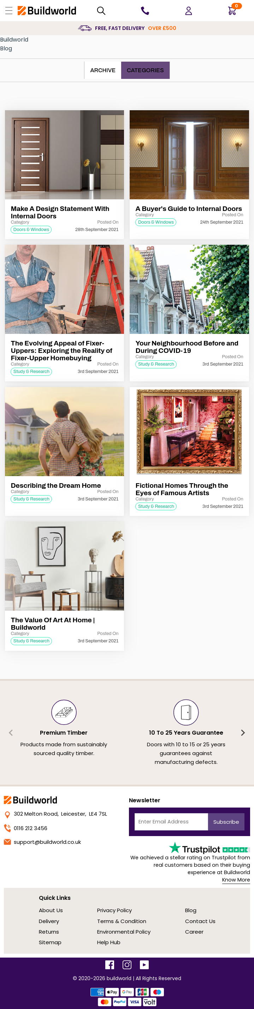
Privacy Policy (114, 910)
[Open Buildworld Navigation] (9, 10)
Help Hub (108, 942)
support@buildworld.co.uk (42, 842)
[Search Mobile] (101, 11)
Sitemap (50, 942)
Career (194, 931)
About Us (51, 910)
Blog (6, 48)
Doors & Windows (31, 229)
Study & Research (31, 371)
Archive (103, 70)
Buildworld (14, 40)
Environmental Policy (123, 931)
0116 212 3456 (25, 828)
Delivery (49, 921)
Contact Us (200, 921)
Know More (236, 879)
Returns (49, 931)
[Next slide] (242, 732)
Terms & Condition (121, 921)
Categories (145, 70)
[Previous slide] (11, 732)
